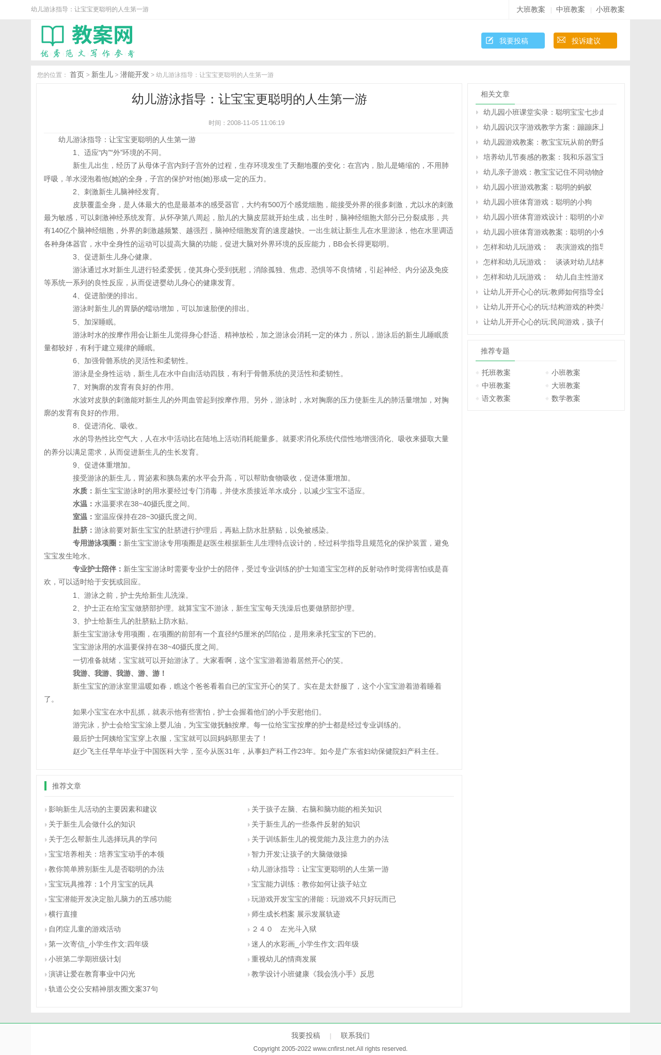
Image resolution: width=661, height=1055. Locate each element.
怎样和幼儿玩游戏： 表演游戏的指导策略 (543, 247)
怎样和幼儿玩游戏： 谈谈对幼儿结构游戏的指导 (543, 262)
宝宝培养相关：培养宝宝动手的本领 (106, 854)
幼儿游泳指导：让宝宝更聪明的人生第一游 (320, 869)
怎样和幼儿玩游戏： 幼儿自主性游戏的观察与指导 (543, 277)
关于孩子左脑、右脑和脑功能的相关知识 (316, 809)
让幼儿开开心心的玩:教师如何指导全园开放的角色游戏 (543, 292)
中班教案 (570, 9)
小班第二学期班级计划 (85, 959)
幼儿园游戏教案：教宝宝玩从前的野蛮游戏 (543, 142)
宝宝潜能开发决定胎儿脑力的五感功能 (110, 899)
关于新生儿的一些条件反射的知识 (305, 824)
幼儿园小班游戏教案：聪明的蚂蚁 (537, 187)
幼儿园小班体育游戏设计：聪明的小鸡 (543, 217)
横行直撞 (63, 914)
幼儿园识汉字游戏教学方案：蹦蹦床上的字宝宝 (543, 127)
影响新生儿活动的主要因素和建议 (103, 809)
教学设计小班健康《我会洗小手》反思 (312, 974)
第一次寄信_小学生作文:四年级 (99, 944)
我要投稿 (513, 41)
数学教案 (566, 398)
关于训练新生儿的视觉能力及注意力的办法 (320, 839)
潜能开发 (134, 74)
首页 (77, 74)
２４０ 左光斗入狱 (284, 929)
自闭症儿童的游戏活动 (85, 929)
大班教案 (530, 9)
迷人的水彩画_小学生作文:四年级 (305, 944)
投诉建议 (586, 41)
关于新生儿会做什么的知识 (92, 824)
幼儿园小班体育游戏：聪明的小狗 (537, 202)
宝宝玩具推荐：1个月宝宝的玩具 (101, 884)
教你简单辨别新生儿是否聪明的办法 (106, 869)
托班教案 (496, 372)
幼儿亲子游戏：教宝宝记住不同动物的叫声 (543, 172)
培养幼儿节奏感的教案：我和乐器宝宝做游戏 (543, 157)
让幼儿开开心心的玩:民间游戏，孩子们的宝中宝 (543, 322)
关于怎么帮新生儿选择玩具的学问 (103, 839)
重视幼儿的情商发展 (284, 959)
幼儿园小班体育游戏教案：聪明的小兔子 (543, 232)
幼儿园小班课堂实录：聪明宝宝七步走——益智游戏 (543, 112)
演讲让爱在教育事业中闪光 (92, 974)
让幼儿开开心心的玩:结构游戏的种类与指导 (543, 307)
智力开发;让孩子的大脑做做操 (299, 854)
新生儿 (102, 74)
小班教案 (610, 9)
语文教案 (496, 398)
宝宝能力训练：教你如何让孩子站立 (309, 884)
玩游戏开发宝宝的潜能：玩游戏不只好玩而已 (323, 899)
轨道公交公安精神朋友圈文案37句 (103, 989)
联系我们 (355, 1035)
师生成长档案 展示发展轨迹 (295, 914)
